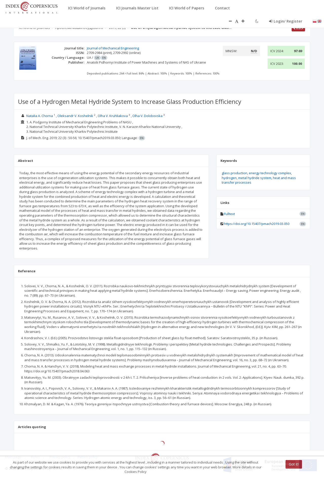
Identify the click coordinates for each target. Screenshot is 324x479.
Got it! (294, 464)
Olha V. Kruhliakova (113, 115)
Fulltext (229, 214)
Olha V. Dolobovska (147, 115)
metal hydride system (254, 178)
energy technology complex (270, 173)
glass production (234, 173)
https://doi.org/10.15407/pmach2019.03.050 (256, 223)
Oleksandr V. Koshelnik (75, 115)
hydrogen (229, 178)
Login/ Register (285, 21)
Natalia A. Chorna (39, 115)
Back (298, 28)
